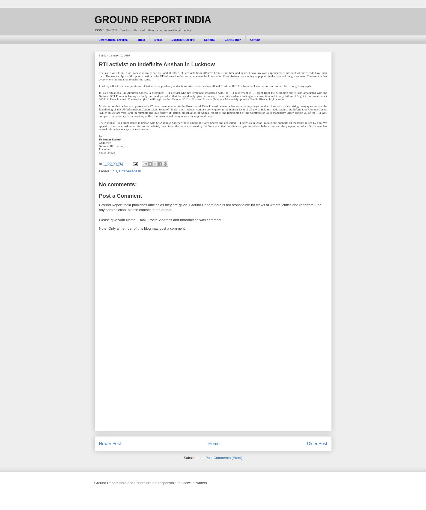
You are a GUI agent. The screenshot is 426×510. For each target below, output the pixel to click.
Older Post (317, 443)
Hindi (141, 39)
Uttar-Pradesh (130, 171)
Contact (255, 39)
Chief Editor (233, 39)
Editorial (209, 39)
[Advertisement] (213, 392)
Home (214, 443)
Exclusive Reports (183, 39)
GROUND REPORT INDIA (153, 19)
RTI (114, 171)
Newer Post (110, 443)
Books (158, 39)
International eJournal (114, 39)
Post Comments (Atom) (223, 458)
